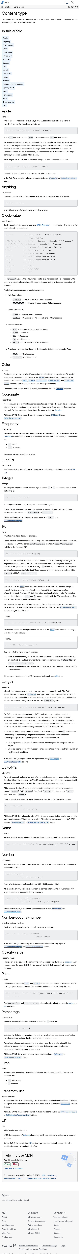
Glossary (57, 1233)
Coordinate (7, 52)
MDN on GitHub (34, 1233)
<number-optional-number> (13, 923)
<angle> (5, 117)
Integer (6, 63)
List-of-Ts (7, 73)
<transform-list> (8, 1097)
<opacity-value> (8, 958)
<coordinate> (7, 400)
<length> (58, 410)
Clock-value (8, 45)
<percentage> (7, 1017)
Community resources (36, 1221)
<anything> (6, 192)
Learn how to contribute (13, 1168)
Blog (4, 1221)
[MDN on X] (11, 1206)
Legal (63, 1245)
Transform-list (8, 102)
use (5, 1006)
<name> (5, 833)
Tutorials (56, 1229)
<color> (5, 370)
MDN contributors (49, 1175)
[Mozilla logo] (9, 1245)
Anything (6, 42)
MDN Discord (33, 1229)
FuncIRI (6, 59)
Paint (5, 91)
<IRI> (4, 532)
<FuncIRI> (6, 465)
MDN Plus (6, 1233)
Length (5, 70)
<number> (8, 436)
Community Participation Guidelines (33, 1249)
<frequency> (7, 429)
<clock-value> (8, 221)
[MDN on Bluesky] (7, 1206)
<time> (4, 1068)
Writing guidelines (35, 1225)
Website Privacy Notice (28, 1245)
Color (5, 49)
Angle (5, 38)
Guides (56, 1225)
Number (6, 81)
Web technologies (60, 1217)
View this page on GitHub (14, 1178)
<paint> (5, 979)
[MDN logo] (6, 1195)
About (4, 1217)
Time (5, 98)
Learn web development (63, 1221)
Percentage (7, 95)
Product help (7, 1237)
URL (4, 105)
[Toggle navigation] (76, 2)
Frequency (7, 56)
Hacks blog (58, 1237)
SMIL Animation (43, 225)
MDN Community (35, 1217)
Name (5, 77)
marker (71, 1003)
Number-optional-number (13, 84)
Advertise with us (9, 1229)
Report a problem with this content (42, 1178)
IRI (4, 66)
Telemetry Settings (49, 1245)
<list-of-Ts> (7, 773)
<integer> (6, 484)
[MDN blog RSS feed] (19, 1206)
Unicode (26, 1135)
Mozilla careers (8, 1225)
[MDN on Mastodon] (15, 1206)
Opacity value (8, 88)
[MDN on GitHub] (3, 1206)
